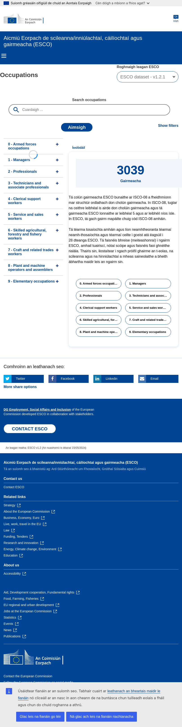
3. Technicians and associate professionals (150, 295)
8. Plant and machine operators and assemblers (101, 332)
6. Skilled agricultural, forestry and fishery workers (101, 319)
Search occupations (89, 100)
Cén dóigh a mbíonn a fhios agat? (122, 3)
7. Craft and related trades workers (150, 319)
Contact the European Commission (28, 676)
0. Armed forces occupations (100, 283)
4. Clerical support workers (98, 307)
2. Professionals (91, 295)
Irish (175, 19)
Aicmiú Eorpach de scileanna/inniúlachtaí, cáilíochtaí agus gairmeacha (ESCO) (71, 462)
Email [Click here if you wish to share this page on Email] (154, 378)
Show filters (168, 125)
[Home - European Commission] (25, 18)
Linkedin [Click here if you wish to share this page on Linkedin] (111, 378)
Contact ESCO (14, 487)
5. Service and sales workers (149, 307)
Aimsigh (77, 127)
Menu (4, 56)
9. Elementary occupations (147, 332)
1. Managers (137, 283)
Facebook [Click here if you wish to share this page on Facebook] (68, 378)
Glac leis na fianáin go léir (40, 716)
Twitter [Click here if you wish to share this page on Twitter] (20, 378)
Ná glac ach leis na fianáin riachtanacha (101, 716)
